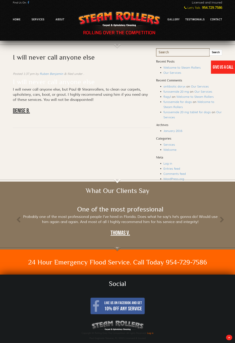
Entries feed (171, 168)
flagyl (167, 96)
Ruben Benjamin (51, 74)
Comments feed (174, 174)
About (59, 19)
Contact (216, 19)
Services (38, 19)
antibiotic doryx (174, 86)
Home (17, 19)
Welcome (169, 150)
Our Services (172, 72)
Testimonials (195, 19)
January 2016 (172, 131)
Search (216, 52)
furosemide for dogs (177, 102)
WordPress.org (173, 179)
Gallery (173, 19)
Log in (167, 163)
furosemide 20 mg (176, 91)
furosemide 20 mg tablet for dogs (187, 112)
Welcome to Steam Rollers (182, 67)
